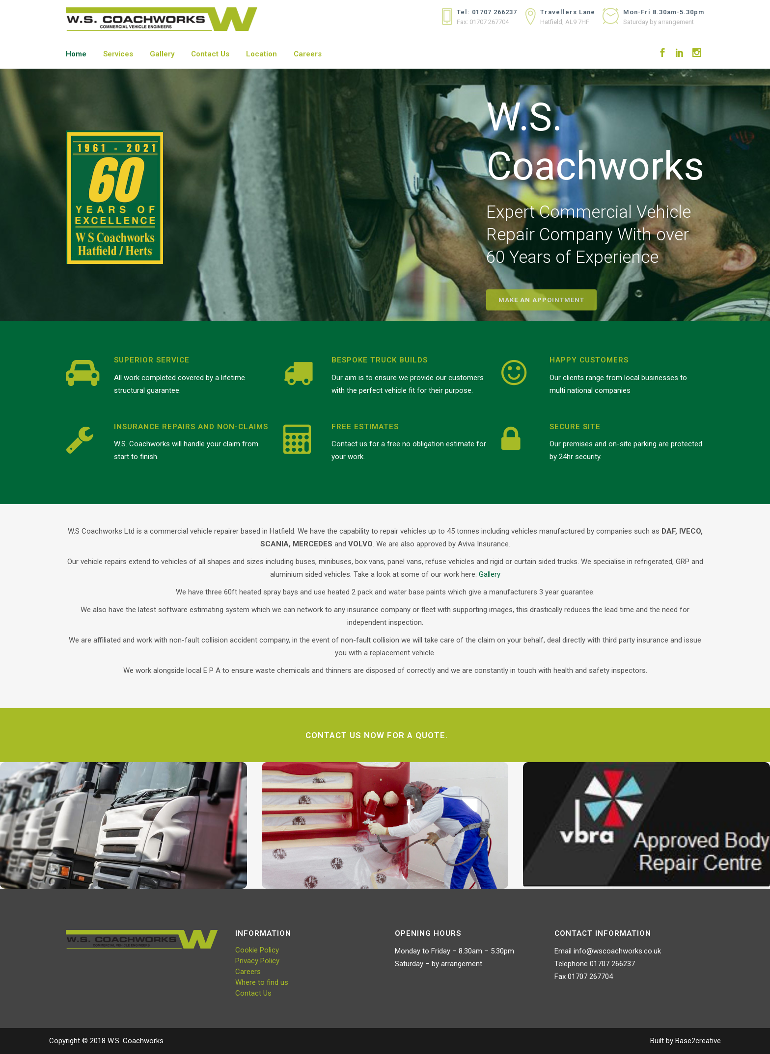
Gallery (488, 574)
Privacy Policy (257, 960)
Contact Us (253, 993)
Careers (248, 971)
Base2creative (698, 1040)
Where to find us (261, 982)
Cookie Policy (257, 950)
